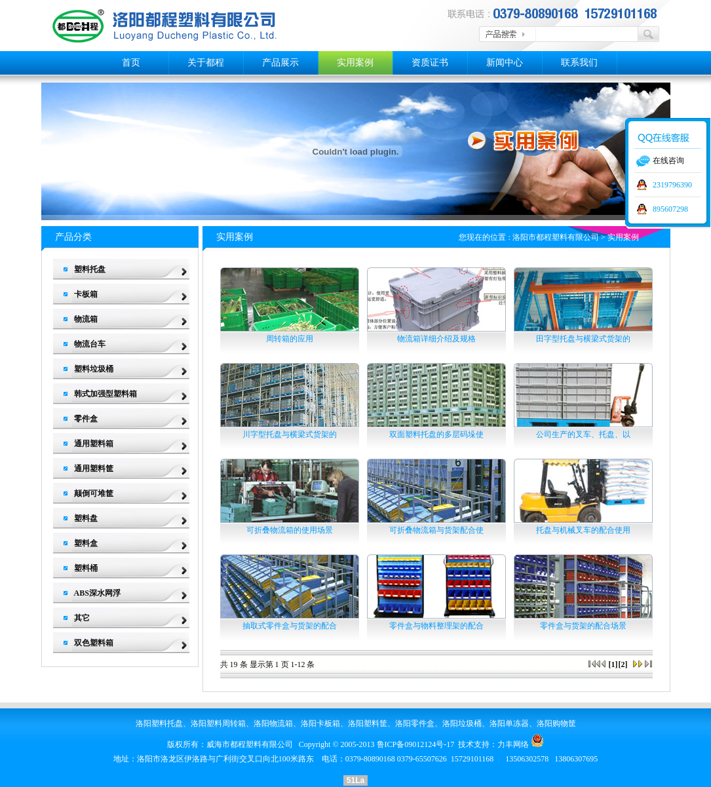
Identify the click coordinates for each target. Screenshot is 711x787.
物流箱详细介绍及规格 (436, 338)
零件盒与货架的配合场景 (583, 625)
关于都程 (205, 62)
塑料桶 (86, 568)
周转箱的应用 (289, 338)
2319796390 (672, 184)
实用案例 (355, 62)
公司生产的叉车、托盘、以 (583, 434)
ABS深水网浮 (97, 593)
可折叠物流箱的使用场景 (289, 530)
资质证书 (430, 62)
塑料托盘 (90, 269)
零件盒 (86, 418)
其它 (82, 618)
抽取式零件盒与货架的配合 (289, 625)
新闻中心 (504, 62)
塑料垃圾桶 (93, 369)
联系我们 (579, 62)
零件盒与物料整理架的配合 (436, 625)
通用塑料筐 (93, 468)
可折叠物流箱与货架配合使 (436, 530)
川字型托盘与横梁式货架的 (289, 434)
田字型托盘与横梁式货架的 (583, 338)
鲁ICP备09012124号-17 (416, 744)
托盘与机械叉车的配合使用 (583, 530)
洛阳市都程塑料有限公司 (555, 237)
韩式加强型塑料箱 (105, 393)
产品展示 (280, 62)
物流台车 (90, 344)
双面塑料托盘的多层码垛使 (436, 434)
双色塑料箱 (93, 642)
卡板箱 (86, 294)
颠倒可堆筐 (93, 493)
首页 (131, 62)
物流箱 (86, 319)
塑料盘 (86, 518)
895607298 (670, 209)
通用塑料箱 (93, 443)
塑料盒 (86, 543)
